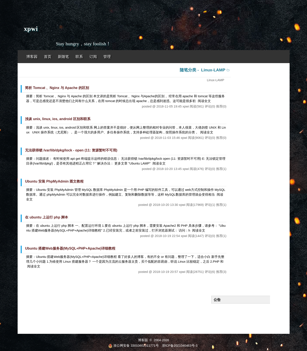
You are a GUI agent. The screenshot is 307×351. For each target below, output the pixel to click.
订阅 (93, 57)
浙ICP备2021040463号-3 (180, 345)
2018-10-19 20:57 (165, 272)
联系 (79, 57)
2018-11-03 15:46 (167, 137)
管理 (107, 57)
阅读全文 (204, 101)
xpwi (31, 28)
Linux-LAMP (213, 70)
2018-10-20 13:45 (169, 169)
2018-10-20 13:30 (165, 205)
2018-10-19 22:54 (167, 236)
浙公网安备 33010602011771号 (133, 345)
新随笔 (63, 57)
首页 (47, 57)
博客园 (31, 57)
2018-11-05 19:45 (169, 106)
